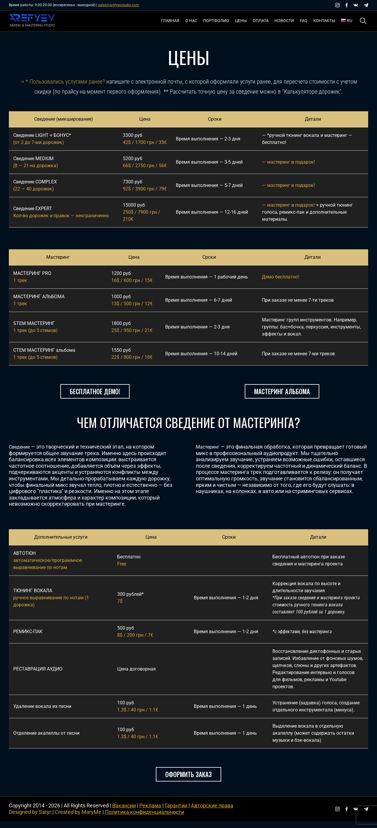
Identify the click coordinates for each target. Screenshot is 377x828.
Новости (284, 20)
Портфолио (216, 20)
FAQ (303, 20)
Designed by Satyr (30, 819)
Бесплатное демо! (95, 394)
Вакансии (124, 812)
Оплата (261, 20)
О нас (191, 20)
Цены (241, 20)
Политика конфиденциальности (144, 819)
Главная (170, 20)
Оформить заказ (188, 781)
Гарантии (176, 812)
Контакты (324, 20)
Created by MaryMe (78, 819)
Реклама (150, 812)
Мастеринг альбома (282, 394)
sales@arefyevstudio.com (118, 5)
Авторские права (212, 812)
